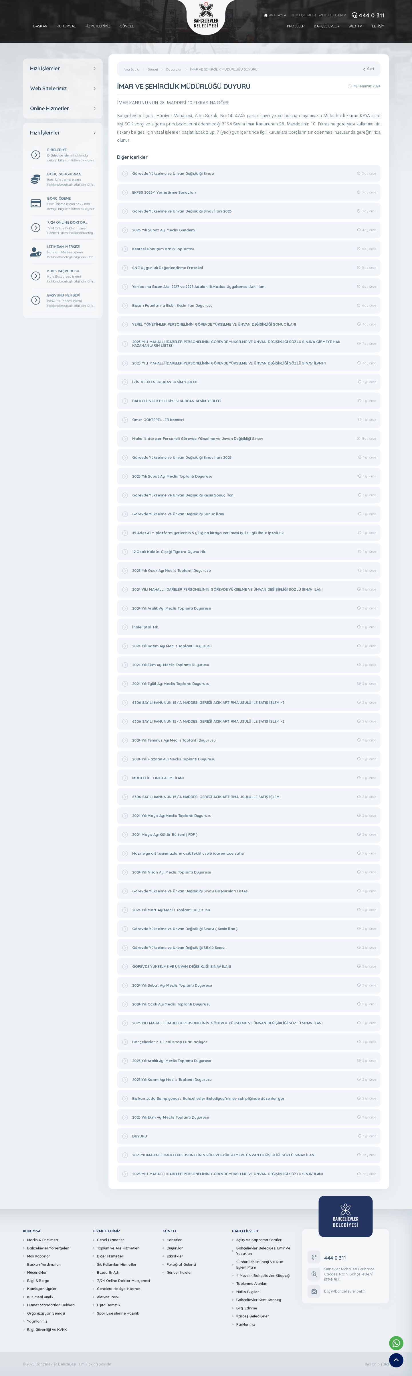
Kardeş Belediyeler (252, 1316)
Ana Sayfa (131, 69)
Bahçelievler (326, 26)
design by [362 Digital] (377, 1364)
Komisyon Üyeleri (42, 1288)
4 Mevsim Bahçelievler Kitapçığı (263, 1275)
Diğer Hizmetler (110, 1256)
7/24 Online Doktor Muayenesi (123, 1280)
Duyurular (174, 69)
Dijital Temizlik (108, 1305)
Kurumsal (66, 26)
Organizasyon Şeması (46, 1313)
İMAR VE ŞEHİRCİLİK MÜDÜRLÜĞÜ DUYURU (224, 69)
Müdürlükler (37, 1272)
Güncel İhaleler (179, 1272)
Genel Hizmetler (110, 1239)
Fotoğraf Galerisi (181, 1264)
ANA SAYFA (275, 15)
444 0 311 (368, 15)
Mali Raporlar (38, 1256)
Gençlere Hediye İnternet (118, 1288)
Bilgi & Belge (38, 1280)
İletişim (378, 26)
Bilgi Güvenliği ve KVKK (46, 1329)
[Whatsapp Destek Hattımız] (396, 1343)
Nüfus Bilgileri (248, 1291)
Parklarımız (245, 1324)
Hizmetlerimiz (97, 26)
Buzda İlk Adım (109, 1272)
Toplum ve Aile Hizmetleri (118, 1248)
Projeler (296, 26)
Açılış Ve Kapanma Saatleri (259, 1239)
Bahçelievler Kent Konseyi (259, 1299)
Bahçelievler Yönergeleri (48, 1248)
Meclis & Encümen (42, 1239)
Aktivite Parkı (108, 1297)
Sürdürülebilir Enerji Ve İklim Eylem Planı (259, 1264)
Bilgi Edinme (246, 1308)
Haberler (174, 1239)
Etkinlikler (175, 1256)
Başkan (40, 26)
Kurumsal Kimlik (40, 1297)
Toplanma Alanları (251, 1283)
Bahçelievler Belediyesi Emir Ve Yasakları (263, 1251)
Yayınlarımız (37, 1321)
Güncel (127, 26)
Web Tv (355, 26)
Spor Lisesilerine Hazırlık (118, 1313)
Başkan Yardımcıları (44, 1264)
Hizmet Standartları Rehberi (51, 1305)
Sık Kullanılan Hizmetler (116, 1264)
